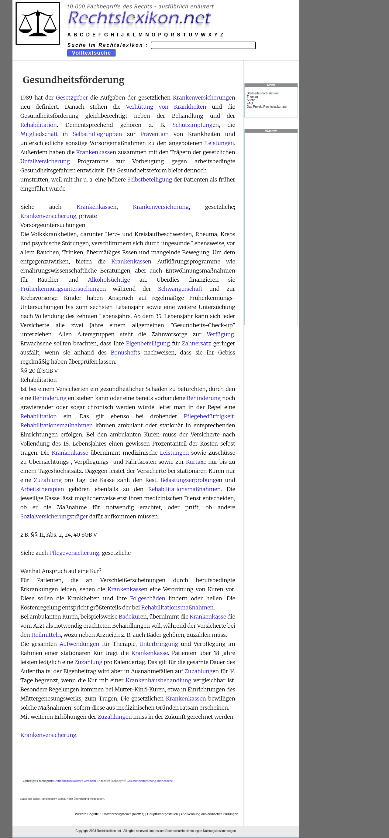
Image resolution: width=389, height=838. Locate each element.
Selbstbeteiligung (149, 179)
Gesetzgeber (72, 97)
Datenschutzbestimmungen (183, 831)
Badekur (129, 616)
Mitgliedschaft (39, 134)
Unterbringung (158, 643)
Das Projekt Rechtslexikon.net (267, 106)
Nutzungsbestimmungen (219, 831)
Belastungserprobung (188, 480)
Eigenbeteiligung (148, 343)
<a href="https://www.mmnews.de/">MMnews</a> (271, 228)
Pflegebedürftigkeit (209, 416)
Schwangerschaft (180, 288)
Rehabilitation (38, 124)
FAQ (250, 103)
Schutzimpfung (192, 124)
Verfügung (220, 334)
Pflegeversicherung (74, 552)
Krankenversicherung (201, 97)
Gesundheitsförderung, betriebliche (150, 780)
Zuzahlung (48, 480)
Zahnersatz (196, 343)
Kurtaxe (196, 461)
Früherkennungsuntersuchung (60, 288)
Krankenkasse (94, 152)
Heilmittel (44, 634)
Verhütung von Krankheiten (166, 106)
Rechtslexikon (106, 831)
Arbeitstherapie (40, 489)
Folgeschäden (147, 598)
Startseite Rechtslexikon (263, 93)
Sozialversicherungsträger (54, 516)
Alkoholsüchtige (109, 279)
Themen (252, 96)
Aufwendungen (79, 643)
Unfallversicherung (45, 161)
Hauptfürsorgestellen (162, 814)
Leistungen (219, 143)
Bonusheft (124, 352)
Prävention (154, 134)
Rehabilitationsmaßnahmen (56, 425)
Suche (251, 100)
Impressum (157, 831)
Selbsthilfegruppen (97, 134)
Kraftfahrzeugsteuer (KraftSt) (123, 814)
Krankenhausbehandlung (158, 680)
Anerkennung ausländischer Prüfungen (209, 814)
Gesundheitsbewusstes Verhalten (74, 780)
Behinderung (50, 398)
